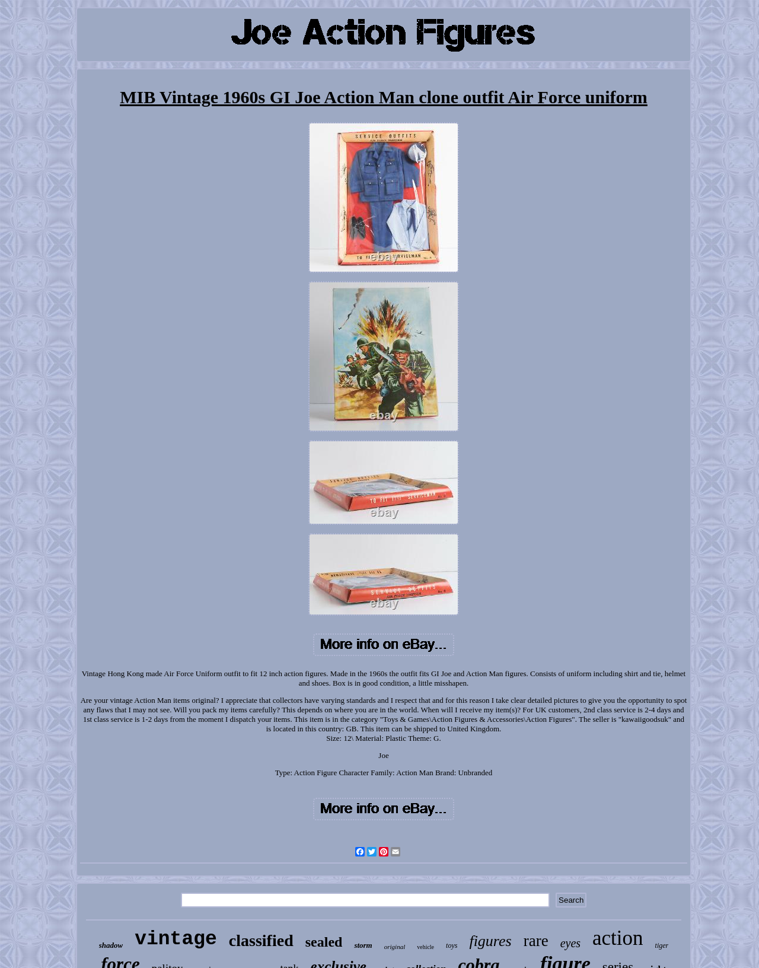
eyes (570, 943)
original (394, 946)
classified (261, 940)
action (617, 938)
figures (490, 941)
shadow (111, 945)
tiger (662, 945)
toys (451, 945)
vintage (176, 939)
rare (536, 941)
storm (363, 945)
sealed (324, 942)
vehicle (425, 947)
